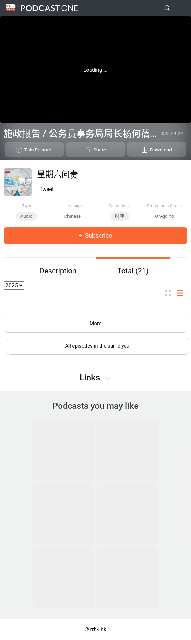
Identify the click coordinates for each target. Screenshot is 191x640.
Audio (26, 216)
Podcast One (49, 8)
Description (58, 271)
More (95, 324)
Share (100, 149)
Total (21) (132, 271)
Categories (118, 205)
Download (161, 149)
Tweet (47, 189)
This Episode (38, 149)
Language (72, 205)
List (182, 293)
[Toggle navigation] (180, 8)
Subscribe (98, 235)
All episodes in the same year (98, 346)
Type (26, 205)
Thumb (170, 293)
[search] (167, 8)
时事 (119, 216)
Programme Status (164, 205)
